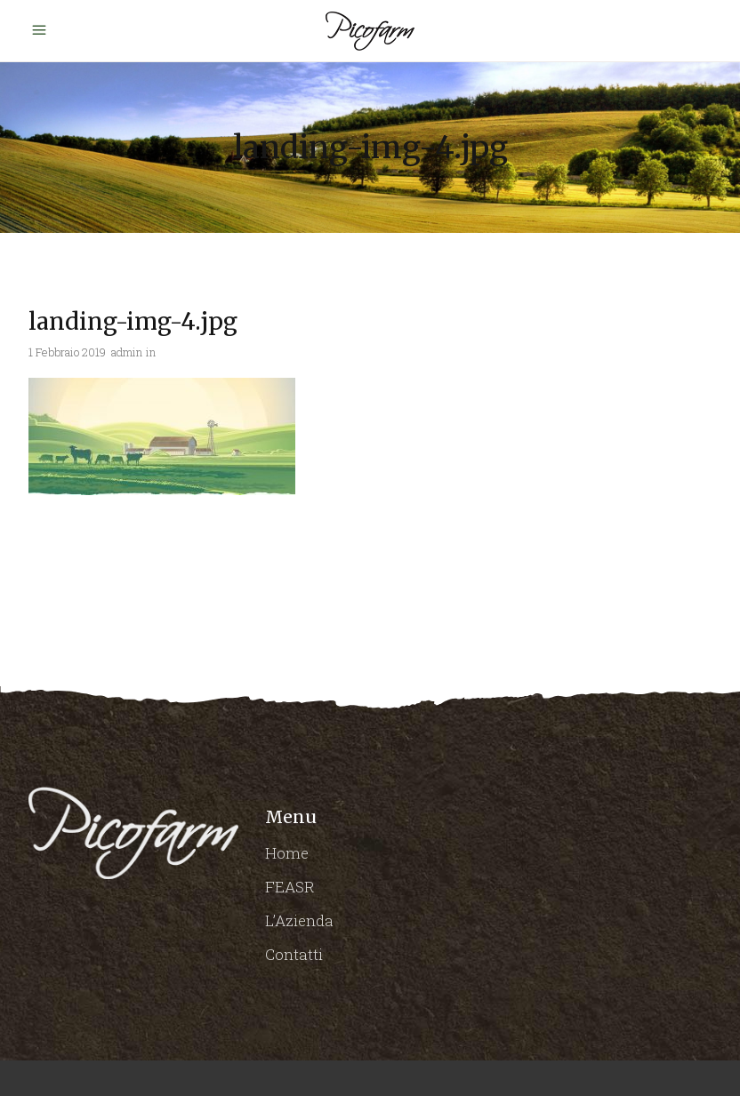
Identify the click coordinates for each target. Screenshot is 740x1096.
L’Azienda (299, 920)
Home (287, 853)
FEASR (290, 886)
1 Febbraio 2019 (67, 352)
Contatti (294, 954)
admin (126, 352)
